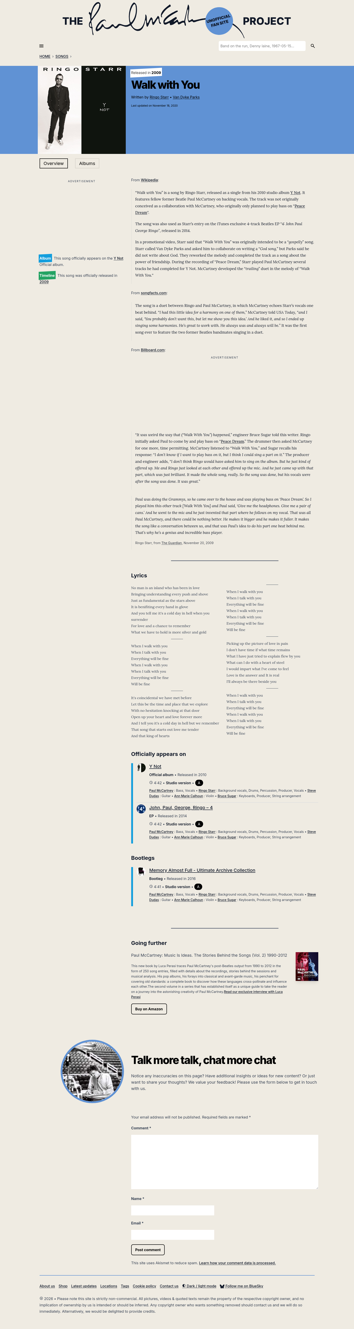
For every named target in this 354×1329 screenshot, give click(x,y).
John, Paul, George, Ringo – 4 (181, 807)
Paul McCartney (161, 790)
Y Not (118, 258)
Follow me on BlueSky (241, 1286)
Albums (87, 163)
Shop (63, 1286)
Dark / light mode (199, 1286)
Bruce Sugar (227, 796)
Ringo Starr (159, 97)
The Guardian (172, 543)
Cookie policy (144, 1286)
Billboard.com (153, 350)
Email (137, 1223)
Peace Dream (232, 441)
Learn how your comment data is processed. (237, 1263)
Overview (54, 163)
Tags (125, 1286)
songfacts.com (154, 293)
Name (137, 1198)
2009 (44, 282)
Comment (141, 1128)
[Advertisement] (82, 216)
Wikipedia (149, 180)
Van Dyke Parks (186, 97)
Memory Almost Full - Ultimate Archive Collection (202, 870)
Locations (108, 1286)
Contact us (169, 1286)
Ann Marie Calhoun (188, 796)
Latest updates (84, 1286)
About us (47, 1286)
